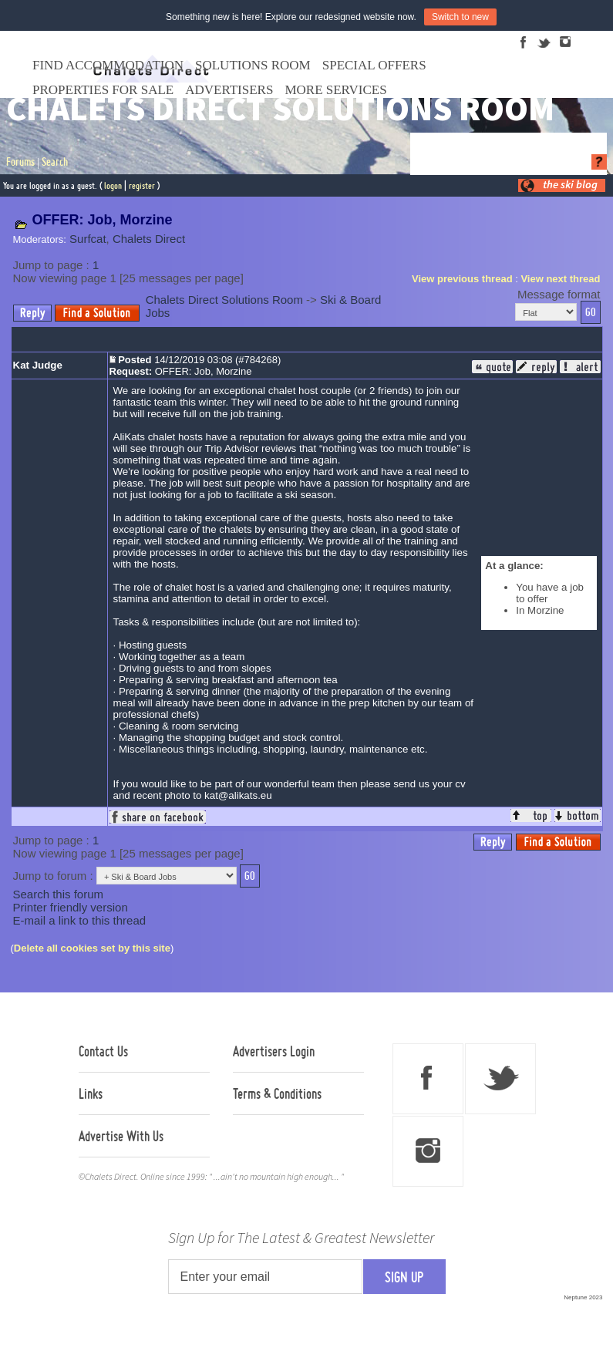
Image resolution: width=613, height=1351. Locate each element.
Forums (20, 162)
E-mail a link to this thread (80, 920)
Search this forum (58, 894)
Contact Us (103, 1051)
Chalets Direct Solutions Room (224, 299)
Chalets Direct (149, 238)
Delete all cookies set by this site (92, 948)
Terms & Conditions (277, 1093)
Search (55, 162)
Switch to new (460, 17)
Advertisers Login (274, 1051)
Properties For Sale (102, 90)
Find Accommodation (108, 65)
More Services (335, 90)
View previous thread (462, 279)
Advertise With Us (121, 1135)
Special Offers (374, 65)
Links (91, 1093)
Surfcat (87, 238)
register (142, 185)
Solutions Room (253, 65)
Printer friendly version (70, 907)
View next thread (560, 279)
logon (113, 185)
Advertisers (229, 90)
